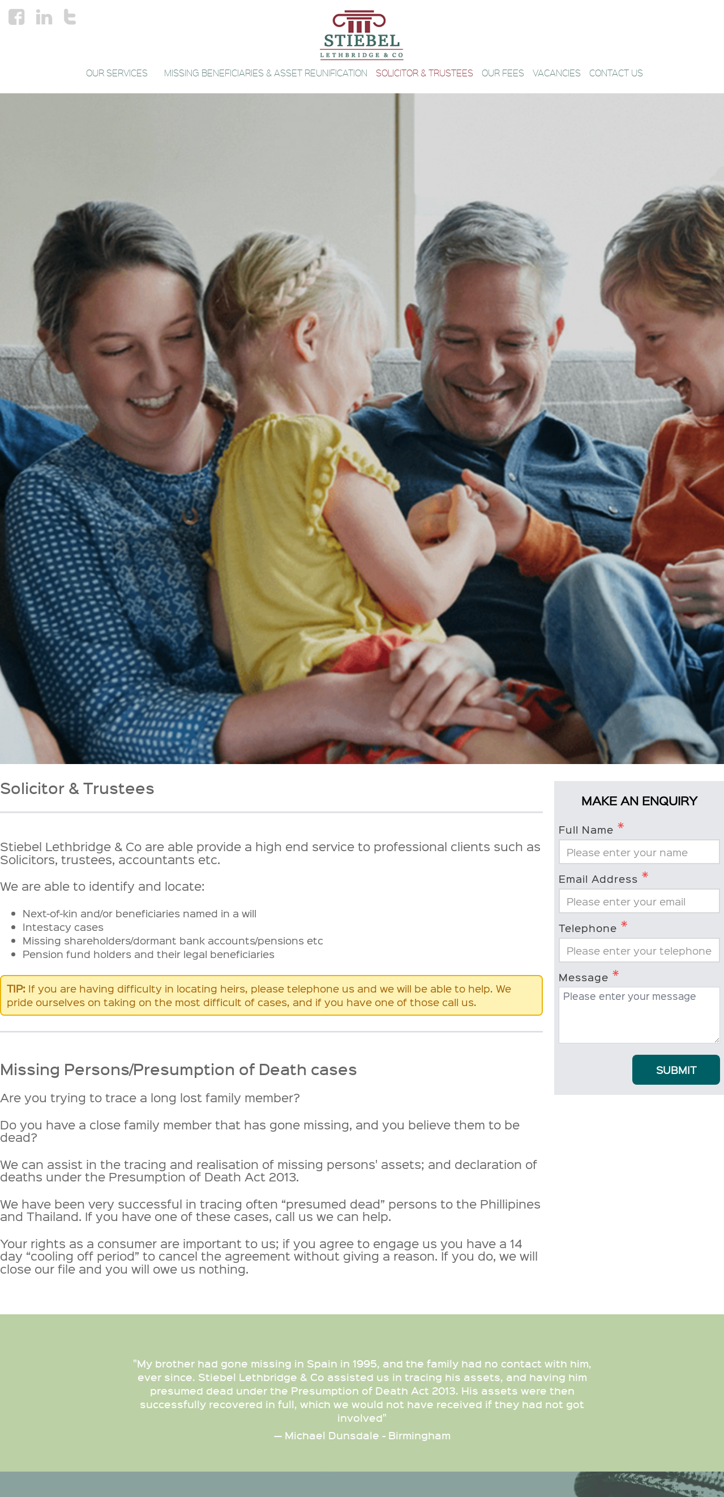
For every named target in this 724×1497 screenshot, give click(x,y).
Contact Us (616, 73)
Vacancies (557, 73)
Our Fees (503, 73)
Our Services (121, 73)
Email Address (604, 878)
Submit (676, 1070)
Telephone (593, 927)
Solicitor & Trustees (424, 73)
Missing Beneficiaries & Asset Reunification (265, 73)
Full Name (592, 828)
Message (589, 976)
